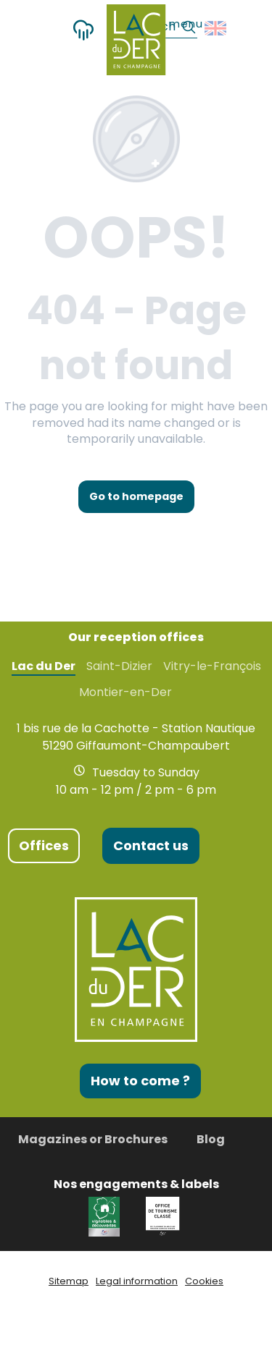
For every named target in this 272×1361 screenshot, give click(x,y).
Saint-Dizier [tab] (119, 666)
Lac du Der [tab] (43, 666)
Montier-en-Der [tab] (125, 692)
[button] (216, 28)
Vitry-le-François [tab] (212, 666)
